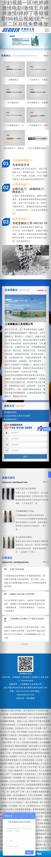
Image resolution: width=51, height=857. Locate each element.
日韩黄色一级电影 (43, 838)
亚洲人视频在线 (15, 770)
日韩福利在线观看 (29, 742)
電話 (37, 854)
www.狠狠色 (41, 848)
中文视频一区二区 (17, 806)
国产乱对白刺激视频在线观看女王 (25, 749)
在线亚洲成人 (30, 774)
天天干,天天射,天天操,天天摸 (33, 756)
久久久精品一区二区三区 (15, 767)
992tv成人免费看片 (10, 756)
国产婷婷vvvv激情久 (40, 735)
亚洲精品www (34, 806)
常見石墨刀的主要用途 (32, 496)
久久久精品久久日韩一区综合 (37, 816)
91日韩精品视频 (27, 760)
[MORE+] (41, 290)
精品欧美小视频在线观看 (16, 746)
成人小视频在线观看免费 (38, 792)
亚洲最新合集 (40, 845)
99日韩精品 (24, 735)
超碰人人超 (22, 721)
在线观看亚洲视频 (22, 809)
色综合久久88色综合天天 (13, 785)
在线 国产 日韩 (18, 792)
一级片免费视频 (31, 802)
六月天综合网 (30, 770)
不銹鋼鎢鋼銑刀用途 (32, 520)
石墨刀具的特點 (14, 569)
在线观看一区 (19, 778)
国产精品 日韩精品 (26, 788)
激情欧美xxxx (34, 778)
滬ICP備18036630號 (13, 688)
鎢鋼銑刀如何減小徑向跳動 (19, 594)
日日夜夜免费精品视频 (27, 725)
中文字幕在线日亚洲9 (39, 739)
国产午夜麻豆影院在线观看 (37, 753)
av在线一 (40, 760)
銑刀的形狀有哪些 (32, 545)
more (46, 482)
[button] (4, 428)
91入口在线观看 (18, 781)
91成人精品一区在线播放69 (13, 795)
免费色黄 (13, 799)
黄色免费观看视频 (30, 763)
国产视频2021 (33, 781)
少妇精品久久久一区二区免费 (28, 728)
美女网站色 (37, 799)
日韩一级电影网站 (15, 753)
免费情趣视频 (39, 809)
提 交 (25, 456)
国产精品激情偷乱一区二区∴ (14, 739)
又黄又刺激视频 (35, 795)
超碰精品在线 (24, 799)
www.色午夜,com (37, 732)
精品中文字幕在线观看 (39, 721)
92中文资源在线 (8, 725)
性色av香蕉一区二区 (10, 742)
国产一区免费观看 (14, 774)
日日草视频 (22, 732)
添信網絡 (31, 698)
